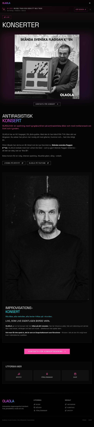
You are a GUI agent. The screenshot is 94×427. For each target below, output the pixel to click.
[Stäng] (90, 9)
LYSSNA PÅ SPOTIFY (13, 163)
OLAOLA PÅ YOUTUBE (39, 163)
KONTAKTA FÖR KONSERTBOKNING (47, 351)
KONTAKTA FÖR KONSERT (47, 104)
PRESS (84, 420)
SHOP (90, 420)
